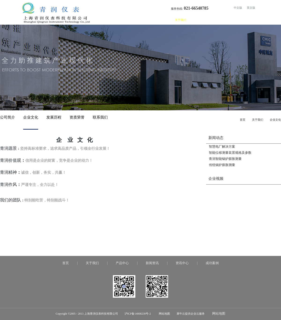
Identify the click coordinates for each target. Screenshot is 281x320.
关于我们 (257, 119)
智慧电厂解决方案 (222, 146)
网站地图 (163, 313)
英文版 (251, 7)
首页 (164, 20)
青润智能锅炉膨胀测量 (225, 159)
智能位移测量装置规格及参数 (230, 152)
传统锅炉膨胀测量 (222, 165)
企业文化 (275, 119)
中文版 (238, 7)
